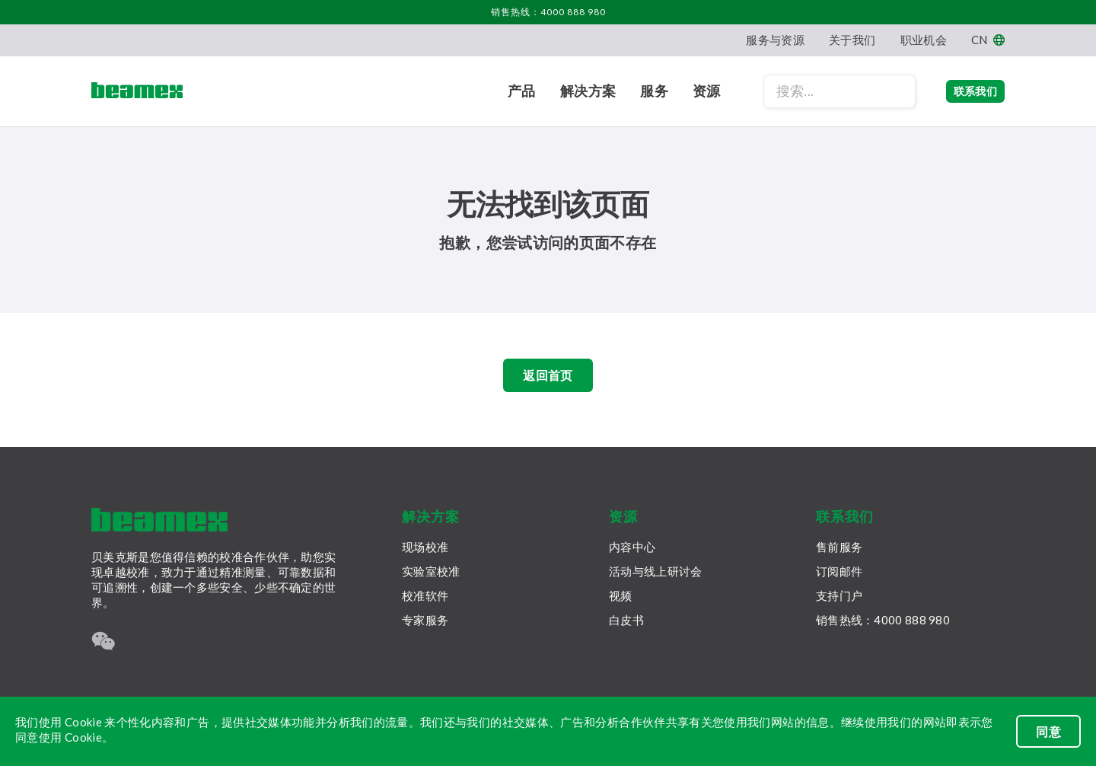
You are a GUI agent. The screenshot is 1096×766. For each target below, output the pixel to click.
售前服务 (839, 547)
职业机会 (923, 39)
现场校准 (425, 547)
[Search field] (809, 91)
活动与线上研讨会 (655, 571)
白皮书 (626, 620)
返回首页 (547, 379)
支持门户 (839, 595)
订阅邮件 (839, 571)
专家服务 (425, 620)
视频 (620, 595)
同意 (1048, 731)
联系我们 (960, 91)
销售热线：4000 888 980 (548, 12)
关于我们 (852, 39)
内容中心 (632, 547)
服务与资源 (775, 39)
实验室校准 (431, 571)
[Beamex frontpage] (137, 91)
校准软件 (425, 595)
